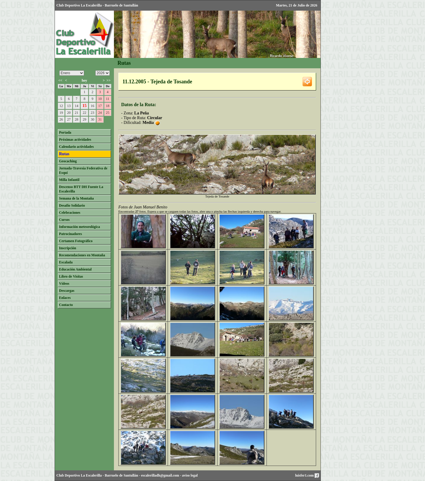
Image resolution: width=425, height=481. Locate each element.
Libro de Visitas (71, 276)
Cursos (64, 220)
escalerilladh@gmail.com (160, 475)
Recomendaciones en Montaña (82, 255)
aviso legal (190, 475)
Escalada (66, 262)
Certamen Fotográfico (76, 241)
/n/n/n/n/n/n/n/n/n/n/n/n (71, 73)
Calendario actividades (76, 147)
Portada (65, 132)
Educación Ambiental (75, 269)
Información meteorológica (79, 227)
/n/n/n (102, 73)
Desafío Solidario (72, 205)
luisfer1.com (307, 475)
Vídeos (64, 283)
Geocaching (68, 161)
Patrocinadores (70, 234)
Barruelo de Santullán (121, 475)
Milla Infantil (69, 180)
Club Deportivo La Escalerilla (79, 475)
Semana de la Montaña (76, 198)
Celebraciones (69, 212)
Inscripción (67, 248)
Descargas (66, 291)
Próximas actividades (75, 139)
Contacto (66, 305)
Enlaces (65, 298)
